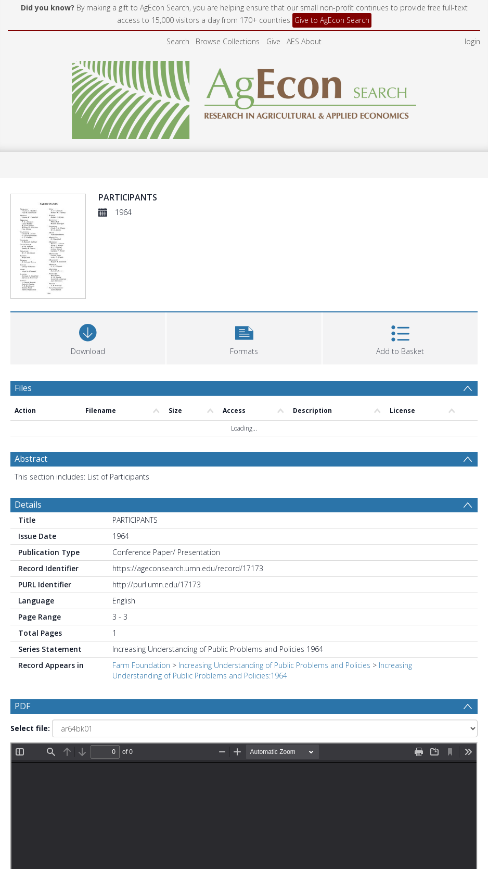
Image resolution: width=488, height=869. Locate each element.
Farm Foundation (141, 665)
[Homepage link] (244, 97)
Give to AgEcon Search (331, 20)
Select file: (30, 728)
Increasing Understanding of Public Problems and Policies (274, 665)
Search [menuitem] (177, 41)
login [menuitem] (472, 41)
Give (273, 41)
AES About (304, 41)
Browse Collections (228, 41)
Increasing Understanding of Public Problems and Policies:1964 (262, 670)
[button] (244, 337)
